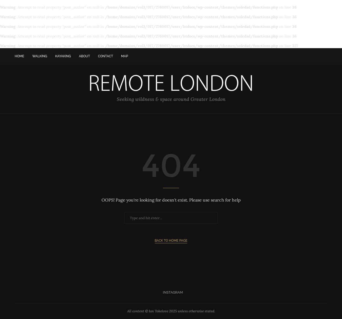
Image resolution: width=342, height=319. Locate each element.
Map (124, 56)
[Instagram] (171, 292)
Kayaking (63, 56)
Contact (105, 56)
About (84, 56)
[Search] (324, 56)
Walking (39, 56)
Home (19, 56)
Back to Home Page (171, 240)
